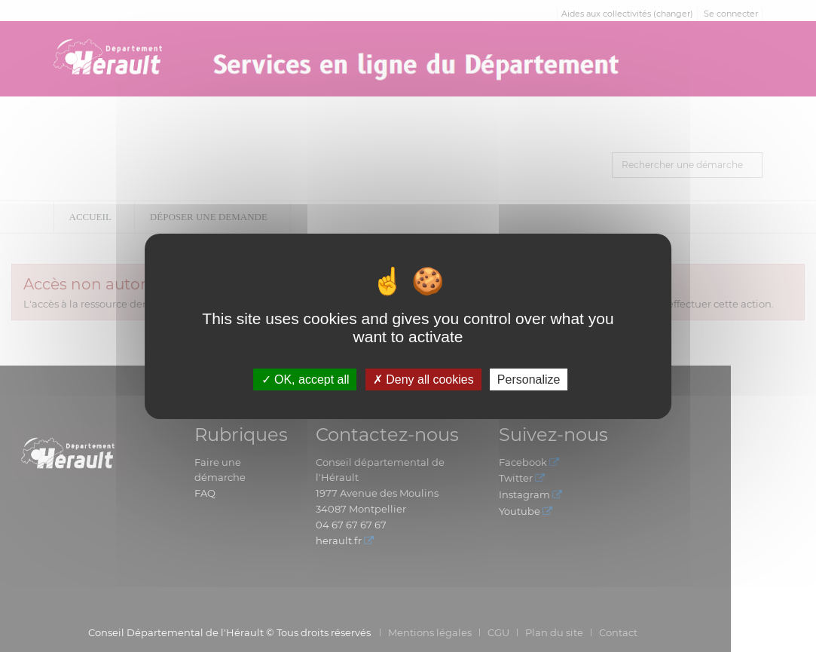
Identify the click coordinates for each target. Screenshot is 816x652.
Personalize (529, 378)
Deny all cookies (423, 378)
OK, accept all (305, 378)
